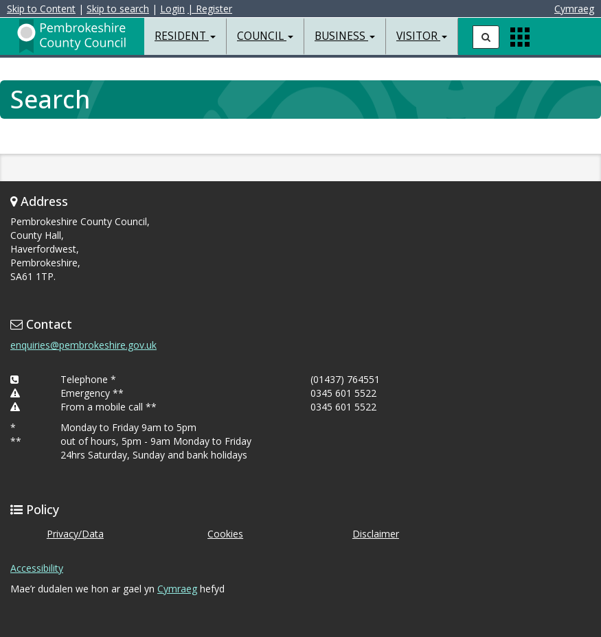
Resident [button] (185, 36)
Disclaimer (375, 533)
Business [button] (345, 36)
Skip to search (118, 8)
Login (172, 8)
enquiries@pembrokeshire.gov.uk (83, 344)
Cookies (225, 533)
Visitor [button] (421, 36)
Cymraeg (574, 8)
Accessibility (36, 568)
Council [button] (265, 36)
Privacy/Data (75, 533)
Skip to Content (41, 8)
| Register (210, 8)
